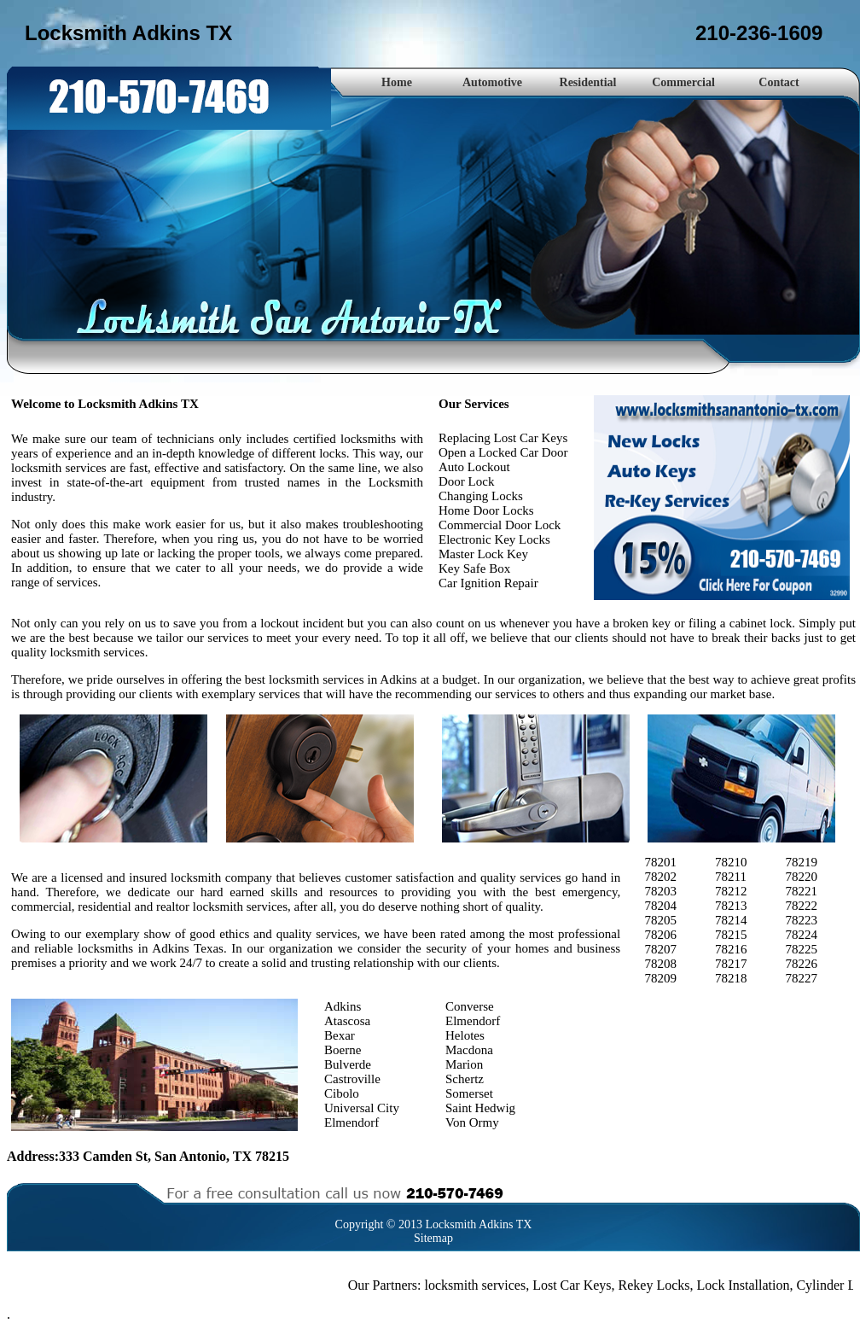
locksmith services (479, 1285)
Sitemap (433, 1238)
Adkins (342, 1006)
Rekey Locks (658, 1285)
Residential (588, 82)
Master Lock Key (483, 554)
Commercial (683, 82)
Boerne (342, 1050)
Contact (778, 82)
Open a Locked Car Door (503, 452)
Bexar (339, 1035)
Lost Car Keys (575, 1285)
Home (396, 82)
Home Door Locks (486, 510)
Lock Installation (746, 1285)
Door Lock (466, 481)
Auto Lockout (474, 467)
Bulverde (347, 1064)
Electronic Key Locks (494, 539)
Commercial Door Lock (500, 525)
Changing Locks (481, 496)
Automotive (492, 82)
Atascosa (347, 1021)
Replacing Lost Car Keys (503, 438)
